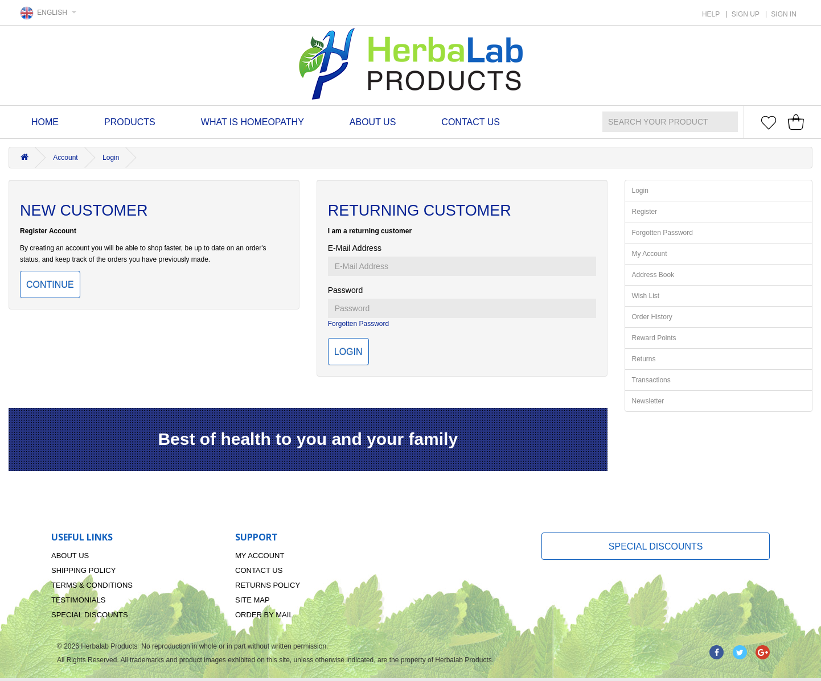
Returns (644, 359)
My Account (649, 254)
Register (645, 212)
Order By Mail (264, 614)
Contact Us (470, 122)
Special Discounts (89, 614)
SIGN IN (784, 14)
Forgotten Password (358, 324)
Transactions (651, 380)
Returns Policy (267, 585)
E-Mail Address (354, 248)
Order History (652, 317)
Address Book (653, 275)
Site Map (252, 600)
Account (65, 158)
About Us (373, 122)
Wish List (646, 296)
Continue (50, 285)
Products (129, 122)
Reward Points (654, 338)
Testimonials (78, 600)
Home (45, 122)
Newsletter (648, 401)
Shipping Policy (83, 570)
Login (110, 158)
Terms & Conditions (92, 585)
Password (345, 290)
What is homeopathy (252, 122)
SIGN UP (746, 14)
